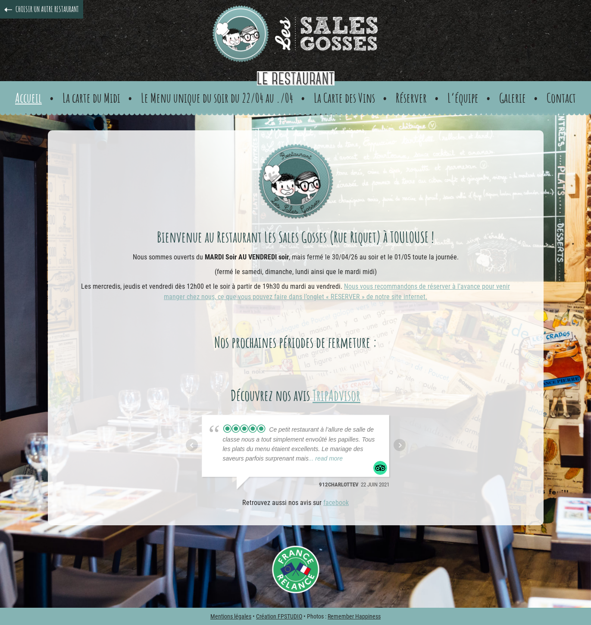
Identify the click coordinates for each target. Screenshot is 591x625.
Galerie (512, 98)
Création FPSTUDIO (279, 616)
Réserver (411, 98)
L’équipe (462, 98)
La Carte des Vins (344, 98)
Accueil (28, 98)
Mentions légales (230, 616)
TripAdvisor (336, 395)
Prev (192, 445)
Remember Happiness (354, 616)
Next (400, 445)
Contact (561, 98)
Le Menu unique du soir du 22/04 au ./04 (217, 98)
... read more (326, 458)
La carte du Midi (91, 98)
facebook (336, 503)
